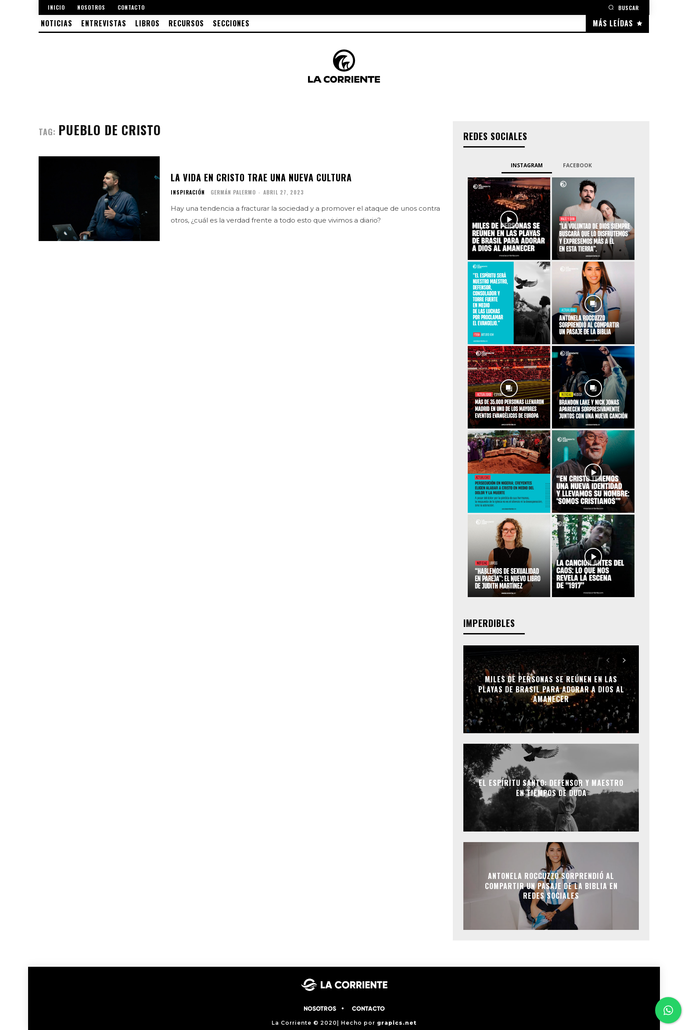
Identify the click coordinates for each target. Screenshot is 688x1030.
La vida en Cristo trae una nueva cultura (261, 177)
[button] (623, 7)
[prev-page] (608, 660)
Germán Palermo (233, 192)
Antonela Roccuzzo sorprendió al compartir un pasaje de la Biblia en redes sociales (551, 886)
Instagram (527, 165)
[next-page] (623, 660)
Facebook (577, 165)
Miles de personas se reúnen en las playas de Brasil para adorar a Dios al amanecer (551, 689)
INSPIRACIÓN (188, 192)
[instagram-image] (509, 218)
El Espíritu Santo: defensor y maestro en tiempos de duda (551, 788)
